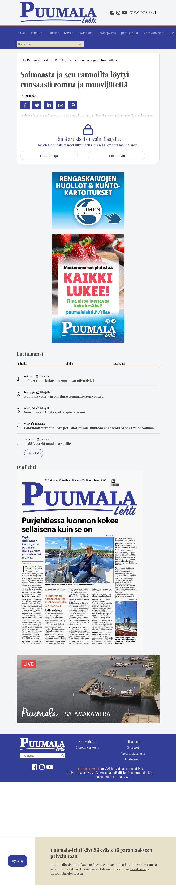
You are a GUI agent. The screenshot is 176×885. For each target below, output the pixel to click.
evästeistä (138, 869)
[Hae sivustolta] (80, 42)
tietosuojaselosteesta (66, 873)
